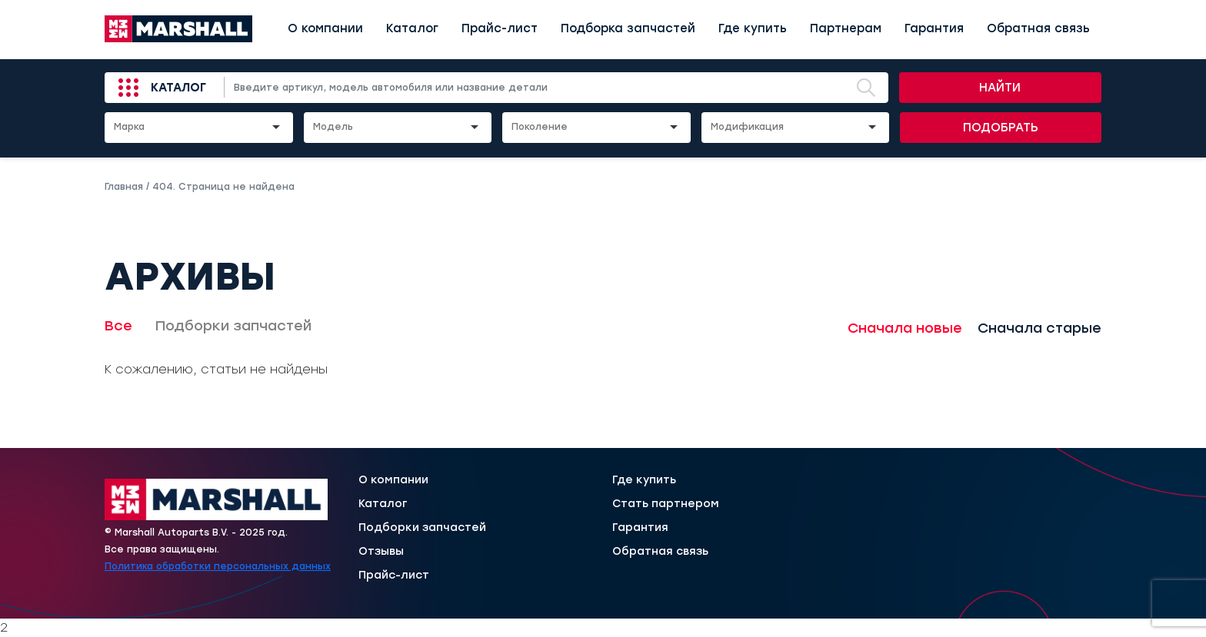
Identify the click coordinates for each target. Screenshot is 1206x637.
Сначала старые (1039, 328)
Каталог (412, 28)
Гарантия (934, 28)
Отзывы (381, 551)
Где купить (752, 28)
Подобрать (1000, 127)
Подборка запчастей (628, 28)
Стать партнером (665, 504)
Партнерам (845, 28)
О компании (325, 28)
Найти (1000, 88)
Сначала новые (905, 328)
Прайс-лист (499, 28)
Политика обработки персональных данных (218, 566)
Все (118, 325)
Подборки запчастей (233, 325)
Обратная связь (1038, 28)
